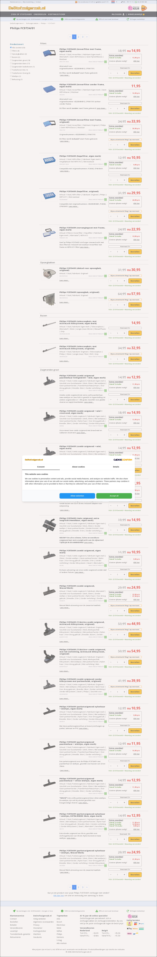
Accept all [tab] (114, 496)
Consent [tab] (41, 467)
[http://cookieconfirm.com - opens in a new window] (123, 459)
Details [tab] (116, 467)
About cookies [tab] (78, 467)
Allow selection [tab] (77, 496)
